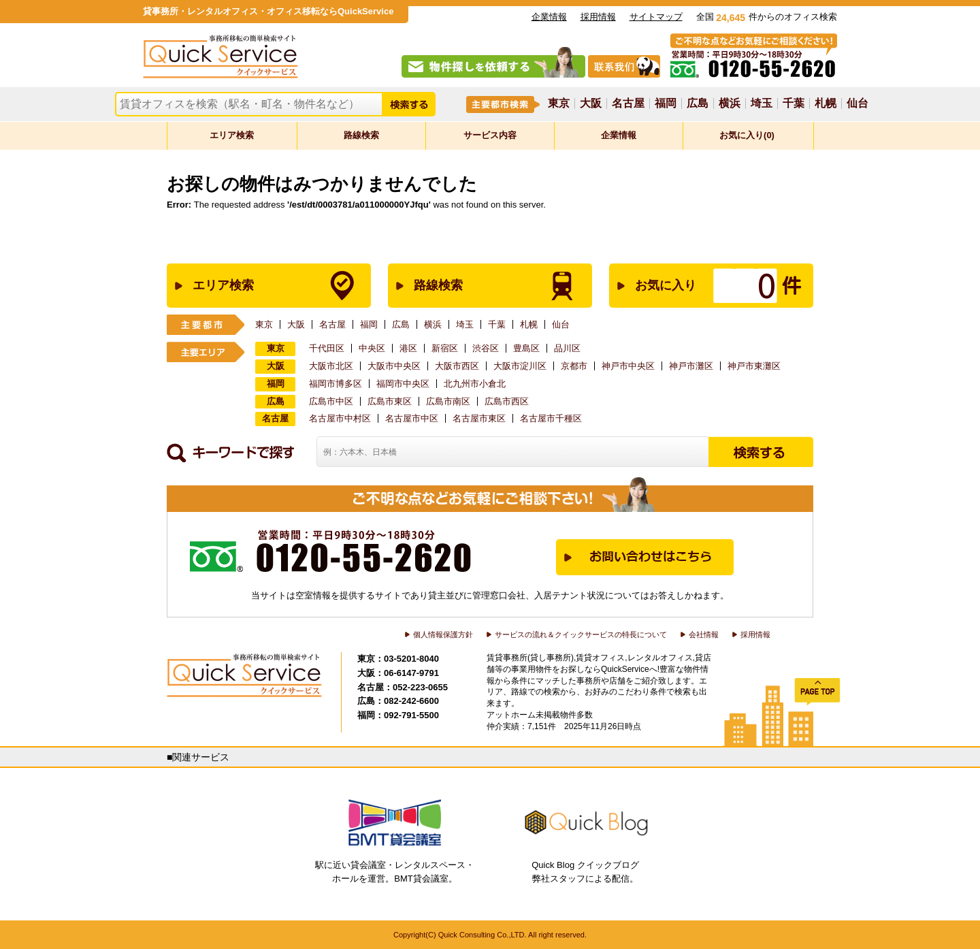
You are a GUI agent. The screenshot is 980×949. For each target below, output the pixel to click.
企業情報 (549, 17)
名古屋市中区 (411, 418)
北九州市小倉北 (475, 383)
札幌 (825, 103)
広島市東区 (390, 401)
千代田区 (326, 348)
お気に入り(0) (746, 135)
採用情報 (598, 17)
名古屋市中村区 (340, 418)
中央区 (372, 348)
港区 (408, 348)
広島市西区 (507, 401)
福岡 (665, 103)
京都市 (574, 365)
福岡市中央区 (402, 383)
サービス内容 (490, 135)
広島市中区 (331, 401)
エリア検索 (232, 135)
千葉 (793, 103)
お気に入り (697, 285)
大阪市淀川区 (519, 365)
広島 (697, 103)
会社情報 (704, 634)
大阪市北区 (331, 365)
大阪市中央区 (394, 365)
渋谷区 (485, 348)
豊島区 (526, 348)
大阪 (591, 103)
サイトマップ (656, 17)
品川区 (567, 348)
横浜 (729, 103)
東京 (559, 103)
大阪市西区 (457, 365)
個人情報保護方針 (443, 634)
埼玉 (761, 103)
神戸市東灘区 (754, 365)
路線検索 (361, 135)
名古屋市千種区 (551, 418)
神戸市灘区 (691, 365)
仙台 (857, 103)
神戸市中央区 (628, 365)
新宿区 (444, 348)
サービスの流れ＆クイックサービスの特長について (581, 634)
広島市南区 (448, 401)
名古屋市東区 (479, 418)
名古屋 (628, 103)
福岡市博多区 (335, 383)
